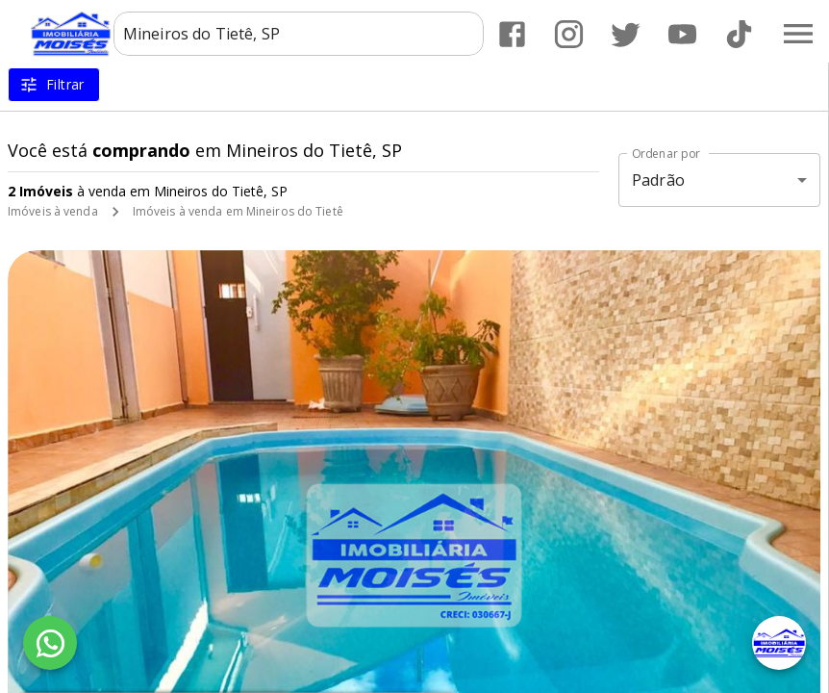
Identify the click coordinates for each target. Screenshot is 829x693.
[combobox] (298, 34)
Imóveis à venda (53, 211)
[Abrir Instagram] (569, 34)
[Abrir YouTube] (682, 34)
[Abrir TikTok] (739, 34)
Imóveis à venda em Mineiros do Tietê (238, 211)
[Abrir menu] (798, 33)
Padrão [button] (658, 180)
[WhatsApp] (50, 643)
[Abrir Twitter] (625, 34)
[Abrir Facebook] (512, 34)
